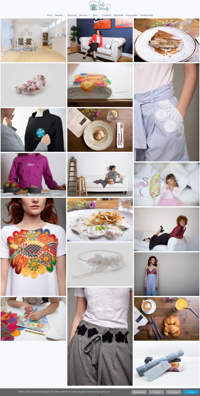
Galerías (58, 15)
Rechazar (173, 392)
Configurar (156, 392)
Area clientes (131, 15)
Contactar (106, 15)
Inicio (49, 15)
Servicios (83, 15)
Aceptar (191, 392)
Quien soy (72, 15)
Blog (95, 15)
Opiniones (118, 15)
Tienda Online (146, 15)
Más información (139, 392)
